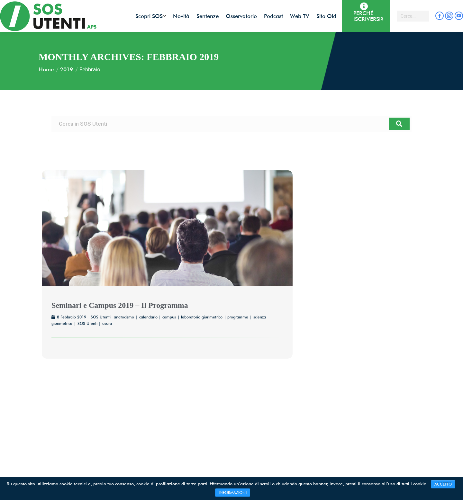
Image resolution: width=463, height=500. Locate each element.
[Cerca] (399, 124)
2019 (66, 69)
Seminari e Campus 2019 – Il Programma (119, 305)
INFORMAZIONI (233, 492)
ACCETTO (443, 484)
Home (46, 69)
